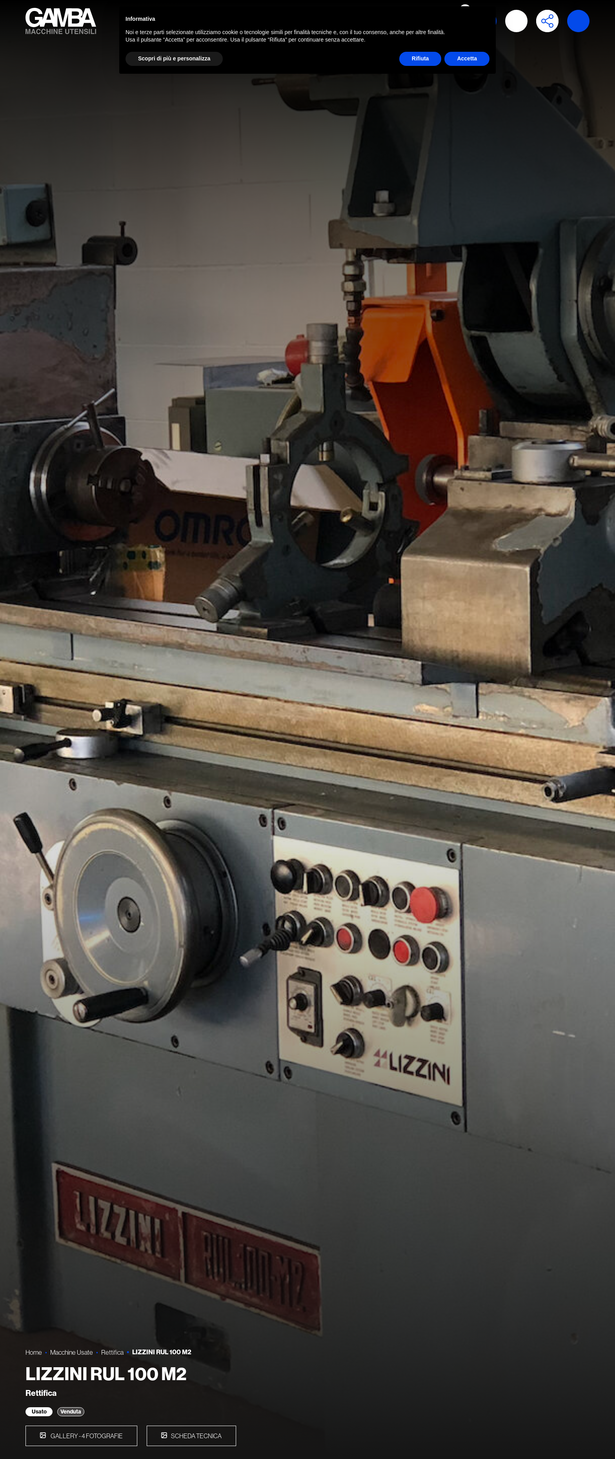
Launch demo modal (578, 21)
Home (33, 1352)
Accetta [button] (467, 58)
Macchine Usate (71, 1352)
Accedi (516, 21)
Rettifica (112, 1352)
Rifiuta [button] (420, 58)
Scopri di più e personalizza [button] (174, 58)
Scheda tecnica (196, 1436)
